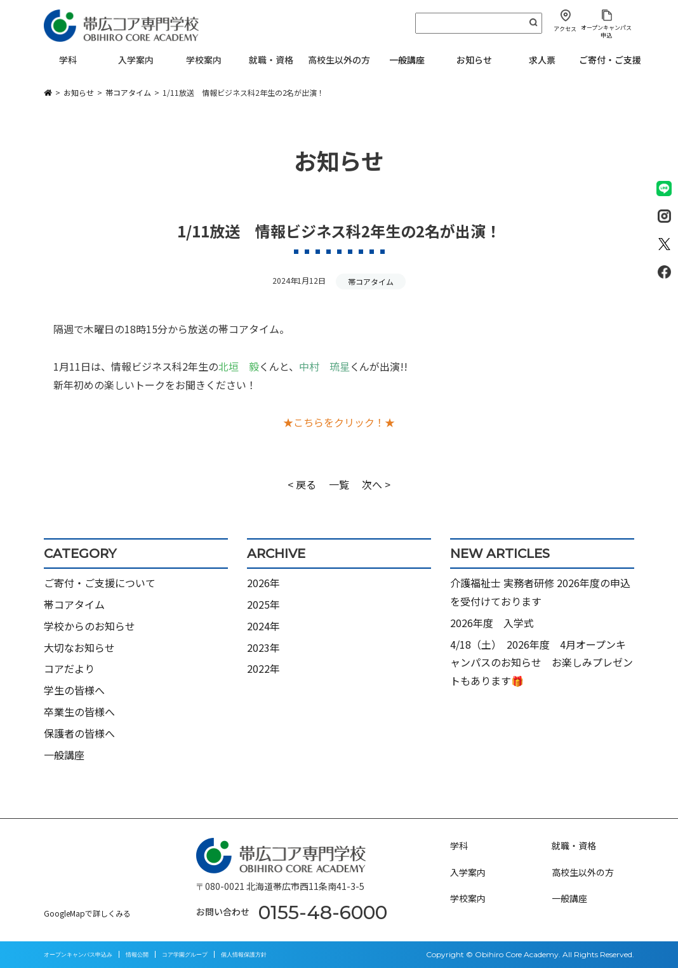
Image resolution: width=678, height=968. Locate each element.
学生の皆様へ (74, 690)
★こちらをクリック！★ (339, 422)
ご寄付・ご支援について (100, 582)
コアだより (69, 668)
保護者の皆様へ (79, 733)
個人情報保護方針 (244, 954)
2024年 (263, 625)
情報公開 (137, 954)
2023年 (263, 647)
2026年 (263, 582)
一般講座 (407, 59)
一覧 (339, 484)
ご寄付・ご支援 (610, 59)
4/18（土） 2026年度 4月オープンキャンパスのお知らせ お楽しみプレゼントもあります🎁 (541, 663)
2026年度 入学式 (492, 622)
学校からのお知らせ (89, 625)
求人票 (542, 59)
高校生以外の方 (583, 872)
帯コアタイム (371, 281)
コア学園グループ (185, 954)
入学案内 (468, 872)
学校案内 (468, 898)
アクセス (565, 29)
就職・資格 (574, 845)
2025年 (263, 604)
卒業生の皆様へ (79, 711)
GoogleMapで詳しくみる (87, 913)
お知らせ (474, 59)
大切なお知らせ (79, 647)
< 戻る (302, 484)
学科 (459, 845)
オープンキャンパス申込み (78, 954)
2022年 (263, 668)
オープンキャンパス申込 (606, 31)
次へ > (376, 484)
